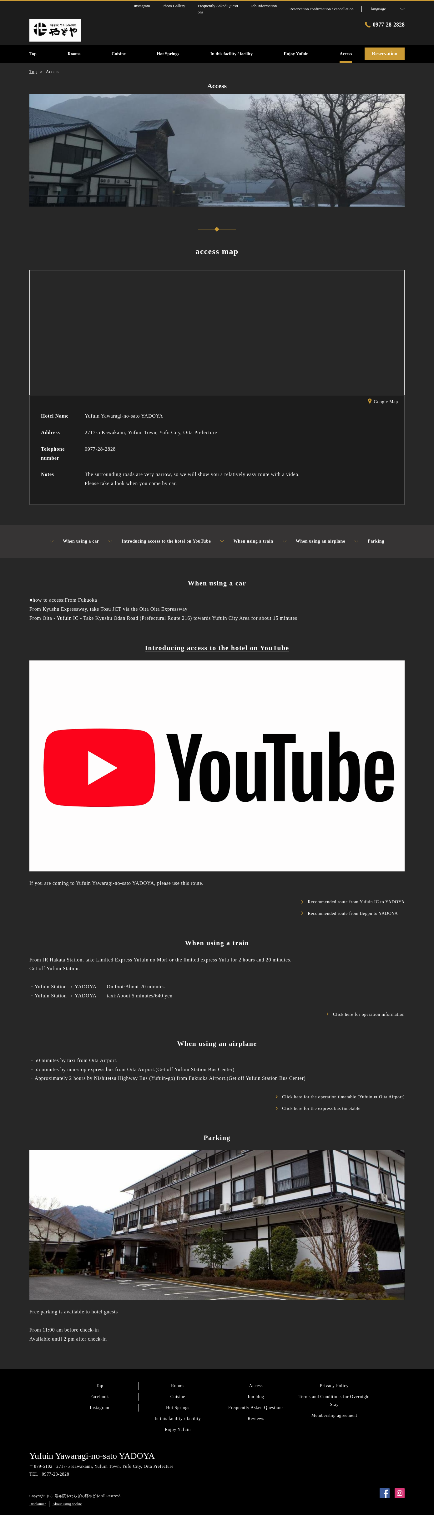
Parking (369, 541)
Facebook (99, 1396)
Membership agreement (334, 1415)
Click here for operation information (366, 1014)
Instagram (99, 1407)
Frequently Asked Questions (256, 1407)
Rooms (177, 1385)
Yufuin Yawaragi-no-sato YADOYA (92, 1456)
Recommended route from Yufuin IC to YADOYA (353, 902)
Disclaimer (37, 1504)
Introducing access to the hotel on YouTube (159, 541)
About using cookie (67, 1504)
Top (99, 1385)
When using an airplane (314, 541)
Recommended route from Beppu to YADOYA (349, 913)
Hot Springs (177, 1407)
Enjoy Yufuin (178, 1429)
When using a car (74, 541)
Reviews (256, 1418)
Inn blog (256, 1396)
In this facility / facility (178, 1418)
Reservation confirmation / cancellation (322, 9)
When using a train (246, 541)
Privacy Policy (334, 1385)
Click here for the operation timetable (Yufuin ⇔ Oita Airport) (340, 1097)
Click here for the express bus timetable (318, 1108)
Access (256, 1385)
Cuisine (177, 1396)
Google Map (383, 402)
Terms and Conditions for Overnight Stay (334, 1400)
